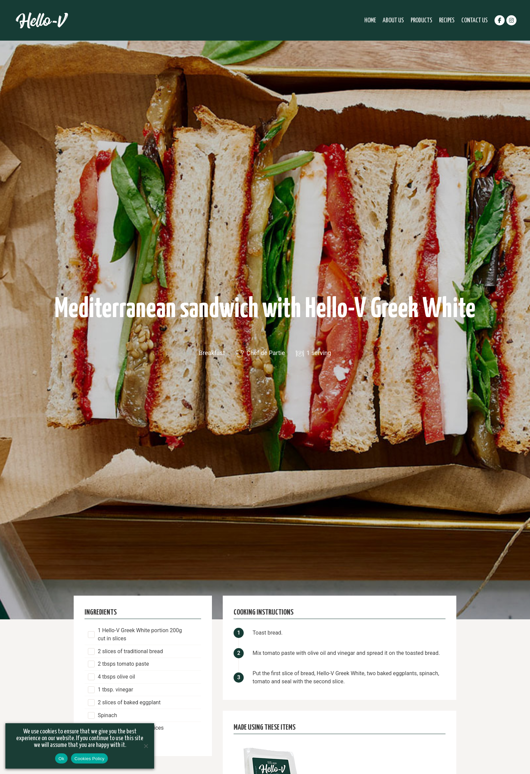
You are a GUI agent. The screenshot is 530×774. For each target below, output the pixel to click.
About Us (393, 20)
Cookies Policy (89, 758)
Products (421, 20)
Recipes (447, 20)
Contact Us (474, 20)
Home (370, 20)
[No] (145, 746)
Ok (61, 758)
